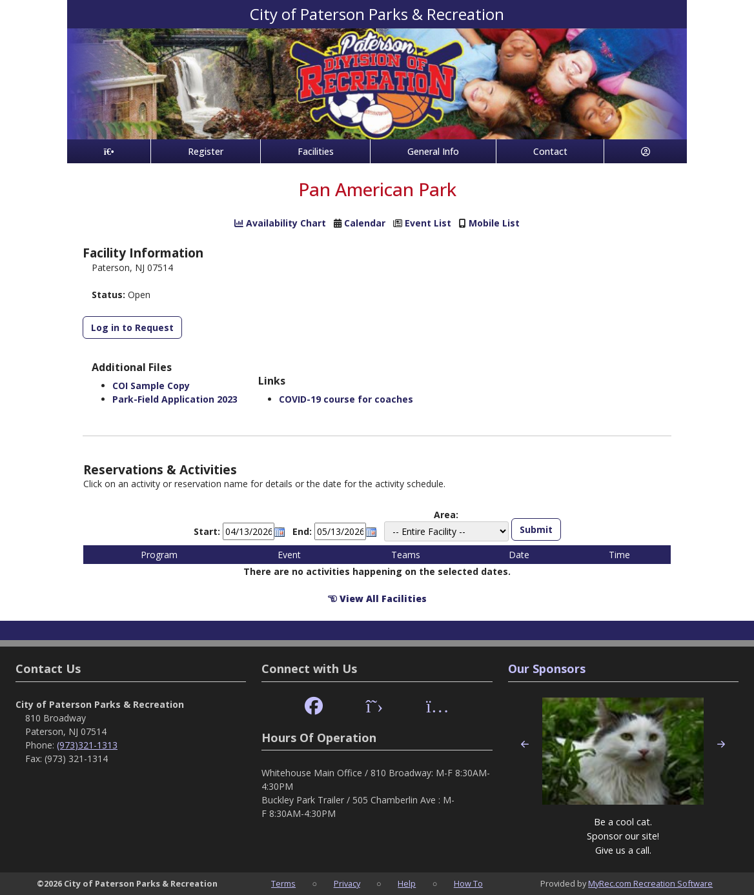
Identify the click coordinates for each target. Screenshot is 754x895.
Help (407, 883)
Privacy (347, 883)
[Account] (645, 151)
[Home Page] (108, 151)
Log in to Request (132, 327)
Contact (550, 151)
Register (205, 151)
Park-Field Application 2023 (175, 399)
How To (468, 883)
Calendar (364, 223)
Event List (428, 223)
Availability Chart (280, 223)
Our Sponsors (547, 668)
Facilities (316, 151)
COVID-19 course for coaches (346, 399)
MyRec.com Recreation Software (650, 883)
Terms (283, 883)
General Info (433, 151)
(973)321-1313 (87, 745)
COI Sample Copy (151, 385)
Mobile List (494, 223)
